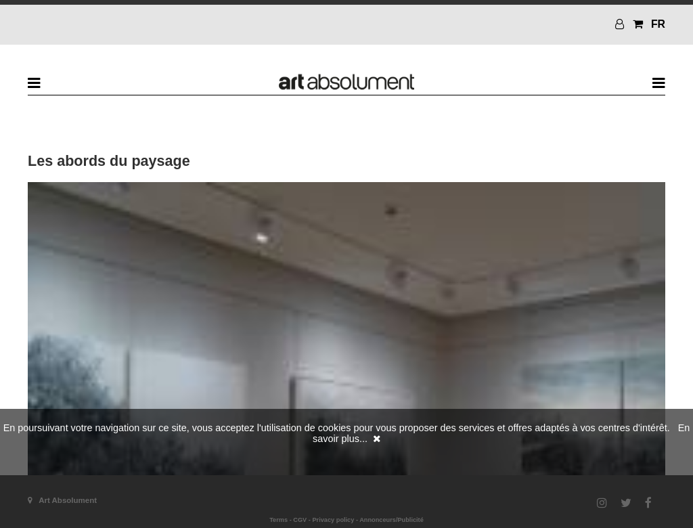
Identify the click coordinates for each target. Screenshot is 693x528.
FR (658, 24)
